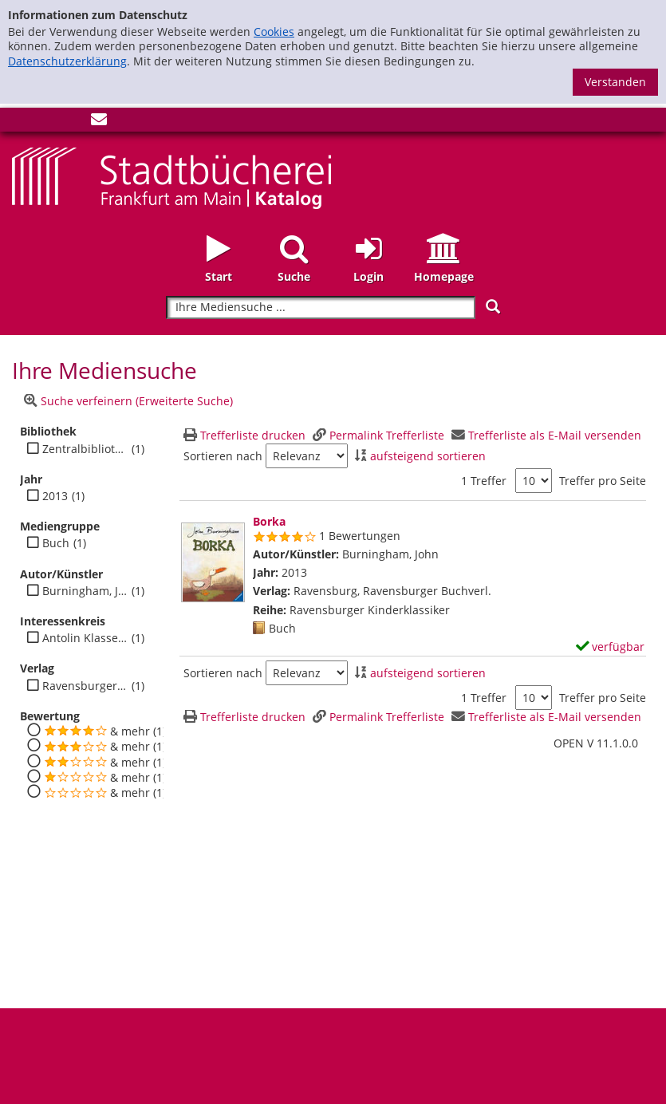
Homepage (444, 276)
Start (218, 276)
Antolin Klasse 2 (85, 638)
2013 (55, 496)
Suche (294, 276)
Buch (55, 543)
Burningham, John (85, 591)
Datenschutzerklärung (67, 61)
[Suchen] (493, 306)
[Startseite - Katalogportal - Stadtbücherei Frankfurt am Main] (171, 176)
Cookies (274, 31)
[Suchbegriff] (320, 307)
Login (368, 276)
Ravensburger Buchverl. (85, 686)
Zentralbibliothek (85, 449)
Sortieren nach (222, 456)
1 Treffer (483, 480)
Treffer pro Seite (602, 481)
